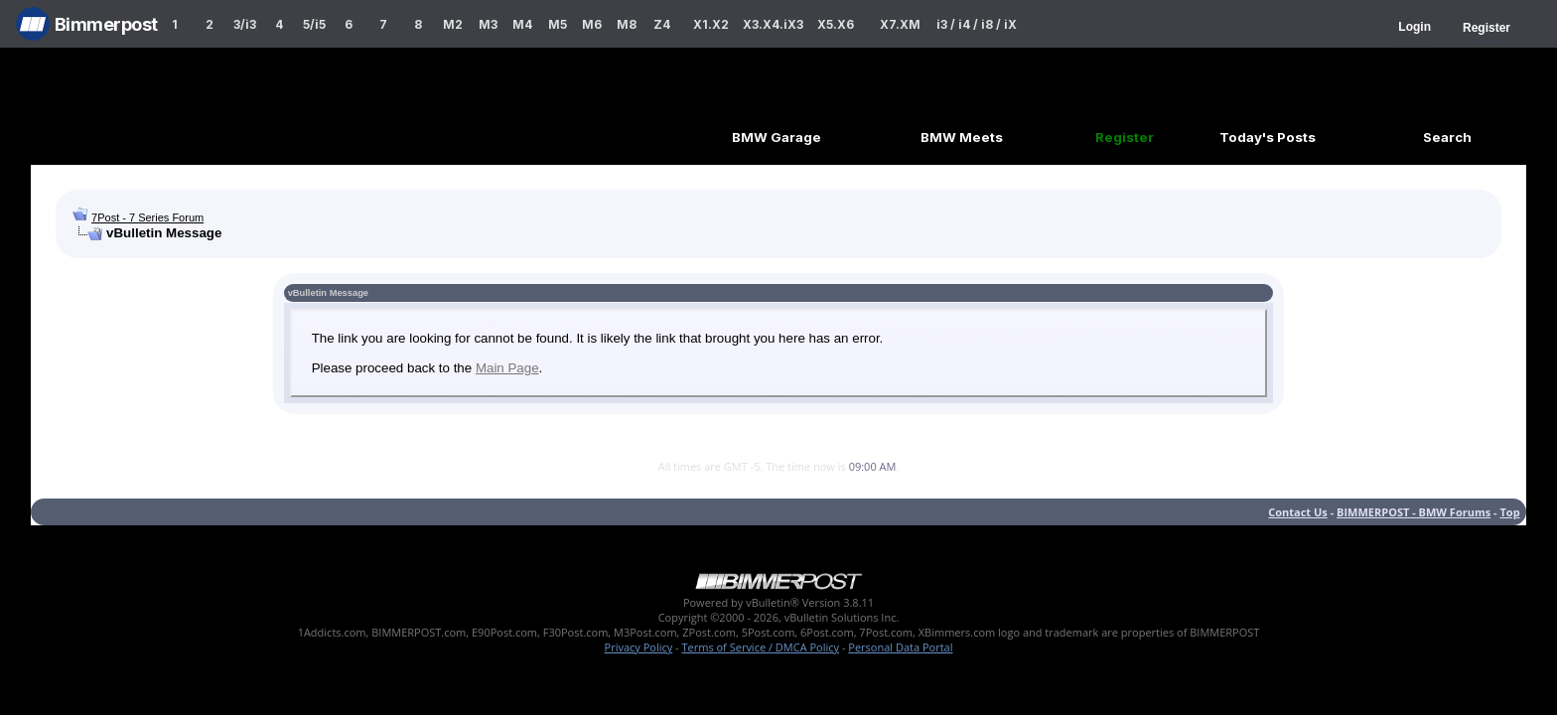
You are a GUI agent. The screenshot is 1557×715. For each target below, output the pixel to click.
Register (1486, 28)
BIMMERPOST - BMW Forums (1413, 511)
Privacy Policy (639, 647)
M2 (453, 24)
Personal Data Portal (900, 647)
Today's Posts (1267, 137)
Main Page (507, 367)
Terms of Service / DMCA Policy (760, 647)
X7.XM (900, 24)
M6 (592, 24)
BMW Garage (776, 137)
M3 (488, 24)
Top (1509, 511)
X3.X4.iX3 (773, 24)
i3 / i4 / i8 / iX (976, 24)
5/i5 (314, 24)
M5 (557, 24)
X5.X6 (835, 24)
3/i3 (244, 24)
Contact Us (1298, 511)
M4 (522, 24)
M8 (627, 24)
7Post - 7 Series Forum (147, 217)
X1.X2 (711, 24)
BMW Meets (961, 137)
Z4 (661, 24)
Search (1447, 137)
